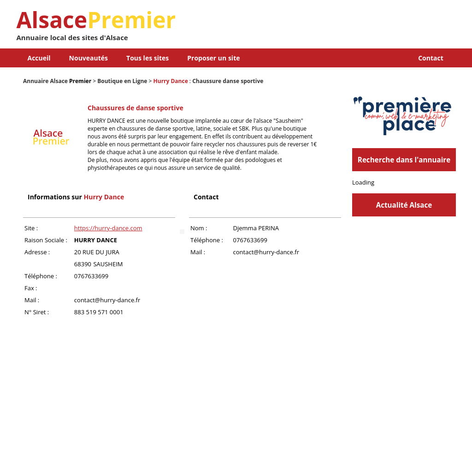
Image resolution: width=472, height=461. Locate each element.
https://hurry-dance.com (108, 228)
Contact (430, 58)
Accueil (39, 58)
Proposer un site (213, 58)
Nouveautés (88, 58)
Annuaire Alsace (45, 81)
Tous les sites (147, 58)
